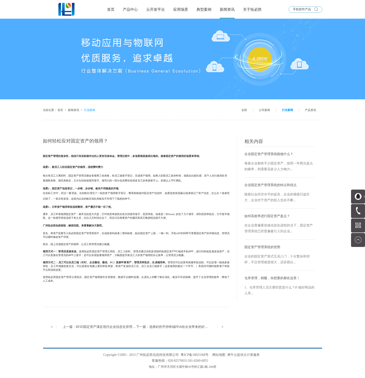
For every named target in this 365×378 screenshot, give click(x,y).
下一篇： (177, 327)
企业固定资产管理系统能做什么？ (268, 154)
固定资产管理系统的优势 (262, 247)
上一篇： (101, 327)
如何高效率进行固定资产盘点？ (267, 216)
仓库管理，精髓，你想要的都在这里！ (272, 278)
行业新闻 (89, 110)
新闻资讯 (73, 110)
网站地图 (218, 355)
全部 (244, 110)
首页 (111, 9)
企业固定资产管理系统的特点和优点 (270, 185)
